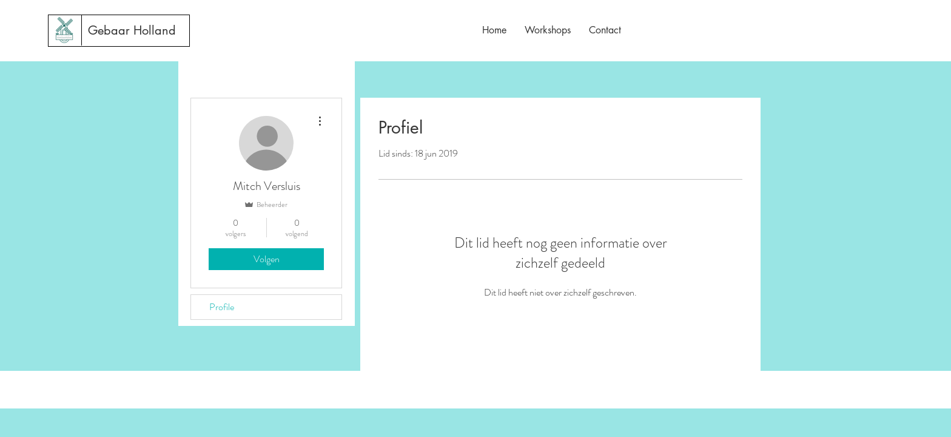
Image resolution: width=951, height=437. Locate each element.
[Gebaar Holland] (132, 30)
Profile (221, 307)
